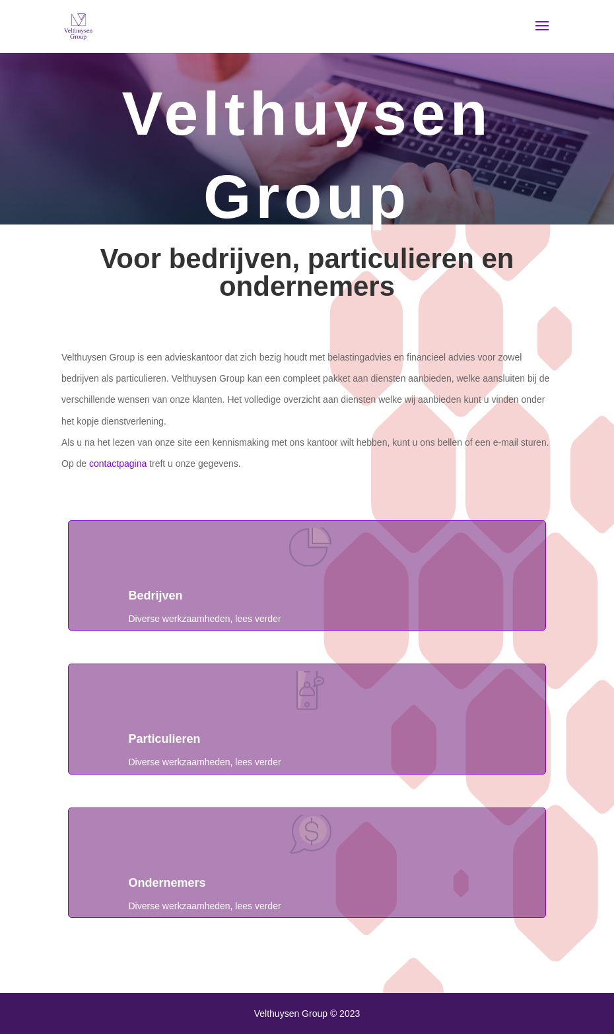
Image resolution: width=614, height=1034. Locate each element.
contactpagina (118, 463)
